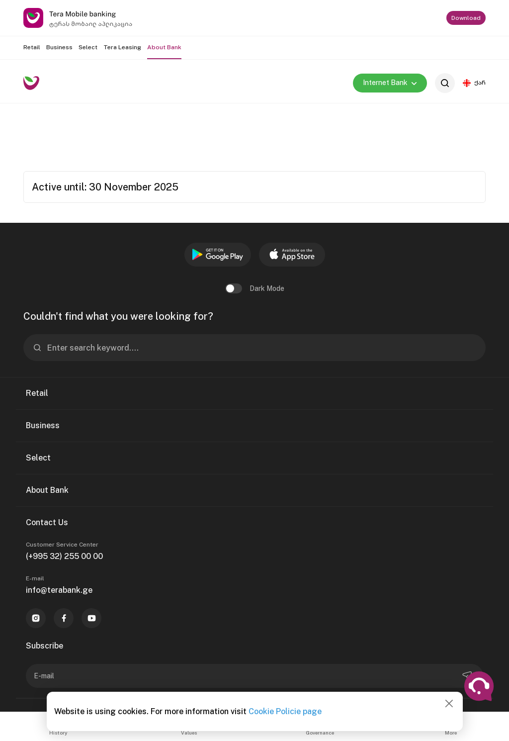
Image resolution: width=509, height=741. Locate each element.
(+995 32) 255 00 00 (64, 556)
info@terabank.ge (59, 590)
